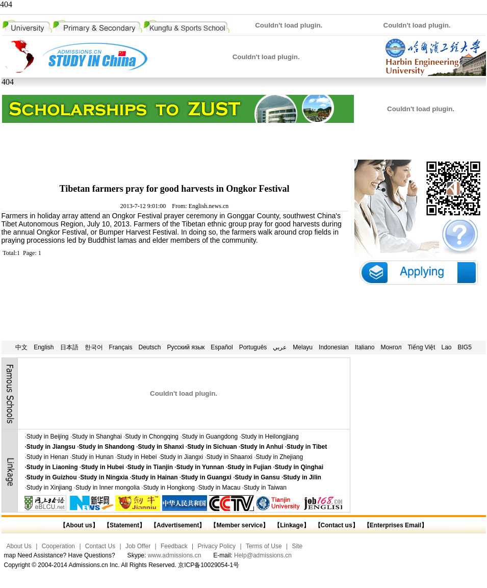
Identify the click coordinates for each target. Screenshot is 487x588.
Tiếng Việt (421, 347)
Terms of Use (264, 546)
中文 (21, 347)
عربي (280, 347)
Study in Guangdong (210, 436)
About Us (19, 546)
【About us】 (79, 525)
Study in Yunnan (200, 467)
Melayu (303, 347)
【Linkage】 (291, 525)
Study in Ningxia (104, 477)
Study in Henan (47, 457)
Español (222, 347)
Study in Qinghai (299, 467)
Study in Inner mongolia (107, 487)
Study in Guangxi (206, 477)
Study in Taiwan (265, 487)
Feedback (174, 546)
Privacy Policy (216, 546)
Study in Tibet (307, 446)
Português (253, 347)
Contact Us (100, 546)
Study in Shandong (107, 446)
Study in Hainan (155, 477)
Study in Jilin (302, 477)
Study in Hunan (93, 457)
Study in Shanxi (161, 446)
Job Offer (137, 546)
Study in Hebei (137, 457)
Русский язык (186, 347)
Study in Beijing (48, 436)
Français (121, 347)
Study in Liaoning (52, 467)
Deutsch (150, 347)
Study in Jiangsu (51, 446)
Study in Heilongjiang (270, 436)
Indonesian (334, 347)
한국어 (94, 347)
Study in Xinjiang (49, 487)
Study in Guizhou (52, 477)
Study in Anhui (261, 446)
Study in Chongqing (151, 436)
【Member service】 (239, 525)
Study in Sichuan (212, 446)
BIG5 (465, 347)
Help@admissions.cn (263, 555)
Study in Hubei (102, 467)
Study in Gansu (257, 477)
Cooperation (58, 546)
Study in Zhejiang (279, 457)
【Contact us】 (335, 525)
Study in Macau (219, 487)
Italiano (365, 347)
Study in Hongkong (169, 487)
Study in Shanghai (96, 436)
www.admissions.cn (174, 555)
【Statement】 (124, 525)
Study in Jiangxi (181, 457)
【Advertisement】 (177, 525)
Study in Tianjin (150, 467)
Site (297, 546)
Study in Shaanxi (229, 457)
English (44, 347)
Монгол (390, 347)
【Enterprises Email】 (395, 525)
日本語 (69, 347)
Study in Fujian (249, 467)
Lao (446, 347)
